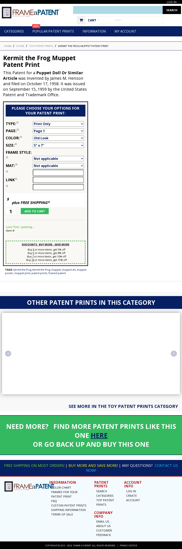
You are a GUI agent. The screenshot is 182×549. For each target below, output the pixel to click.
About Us (103, 526)
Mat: (19, 165)
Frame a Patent (82, 545)
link (11, 180)
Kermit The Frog (41, 269)
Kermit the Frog (22, 269)
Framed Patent (57, 273)
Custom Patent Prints (68, 505)
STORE (20, 46)
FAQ (54, 501)
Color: (19, 138)
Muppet (56, 269)
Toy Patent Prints (41, 46)
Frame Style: (19, 155)
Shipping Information (68, 510)
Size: (19, 145)
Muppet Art (69, 269)
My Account (125, 31)
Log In (171, 2)
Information (94, 31)
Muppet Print (22, 273)
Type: (19, 124)
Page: (19, 131)
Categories (14, 31)
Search (101, 491)
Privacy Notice (128, 545)
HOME (8, 46)
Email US (102, 521)
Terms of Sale (62, 514)
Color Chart (61, 487)
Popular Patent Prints (53, 30)
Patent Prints (39, 273)
